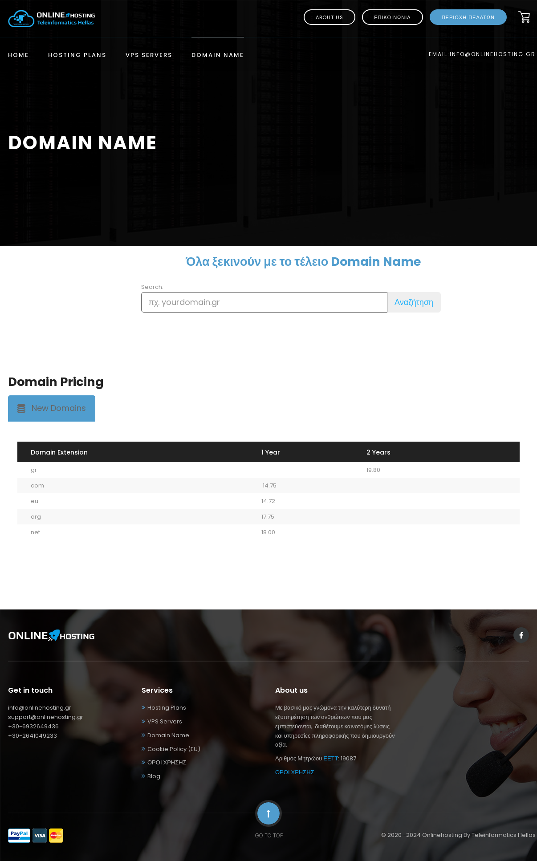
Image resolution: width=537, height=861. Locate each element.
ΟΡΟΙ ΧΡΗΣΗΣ (167, 762)
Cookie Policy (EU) (173, 749)
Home (18, 55)
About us (329, 17)
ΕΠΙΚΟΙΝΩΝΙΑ (392, 17)
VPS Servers (149, 55)
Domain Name (217, 55)
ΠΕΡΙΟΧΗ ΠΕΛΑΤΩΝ (468, 17)
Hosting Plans (77, 55)
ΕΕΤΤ (330, 758)
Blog (153, 776)
